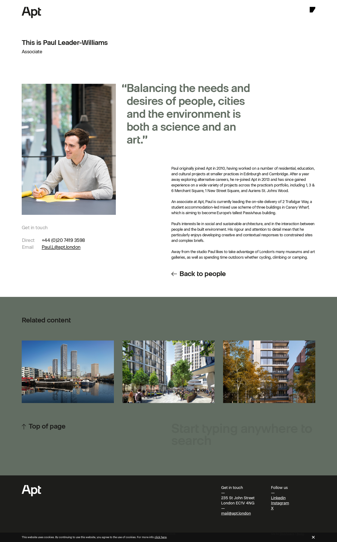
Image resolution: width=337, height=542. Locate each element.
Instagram (280, 503)
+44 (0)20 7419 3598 (63, 240)
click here (161, 537)
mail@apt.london (236, 513)
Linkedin (278, 498)
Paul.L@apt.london (61, 247)
